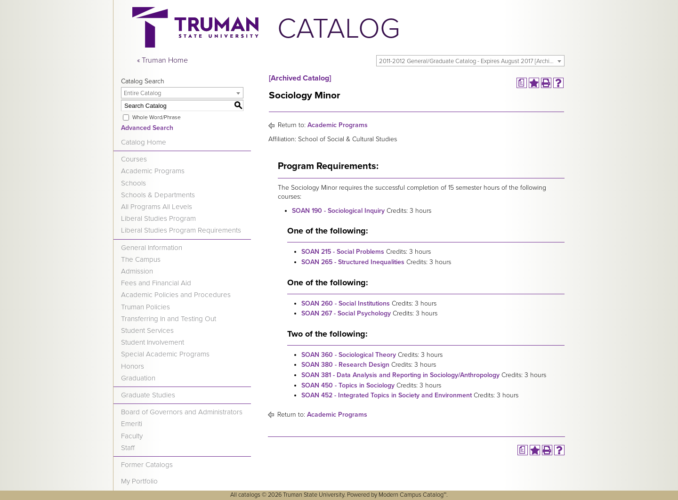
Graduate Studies (148, 395)
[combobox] (470, 60)
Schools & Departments (158, 195)
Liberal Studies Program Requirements (181, 230)
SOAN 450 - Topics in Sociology (348, 385)
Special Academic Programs (165, 354)
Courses (134, 159)
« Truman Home (162, 60)
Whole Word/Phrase (156, 117)
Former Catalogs (147, 464)
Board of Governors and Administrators (181, 412)
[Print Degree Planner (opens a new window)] (522, 83)
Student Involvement (152, 342)
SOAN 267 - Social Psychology (346, 313)
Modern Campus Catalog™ (412, 495)
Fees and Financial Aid (156, 283)
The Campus (141, 259)
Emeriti (131, 423)
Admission (137, 271)
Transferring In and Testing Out (168, 319)
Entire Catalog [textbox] (142, 93)
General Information (151, 247)
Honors (132, 366)
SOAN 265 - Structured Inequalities (352, 262)
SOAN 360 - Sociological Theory (348, 355)
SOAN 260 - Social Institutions (345, 303)
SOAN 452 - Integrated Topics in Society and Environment (386, 395)
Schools (133, 183)
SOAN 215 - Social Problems (342, 252)
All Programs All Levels (156, 206)
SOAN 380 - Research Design (345, 365)
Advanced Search (147, 128)
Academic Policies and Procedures (176, 294)
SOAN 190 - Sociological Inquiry (338, 211)
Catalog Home (143, 142)
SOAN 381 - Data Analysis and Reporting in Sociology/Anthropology (400, 375)
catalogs (249, 495)
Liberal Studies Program (158, 218)
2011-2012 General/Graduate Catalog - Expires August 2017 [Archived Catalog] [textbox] (471, 61)
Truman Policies (145, 307)
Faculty (132, 436)
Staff (128, 448)
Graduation (138, 378)
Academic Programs (153, 171)
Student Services (147, 330)
